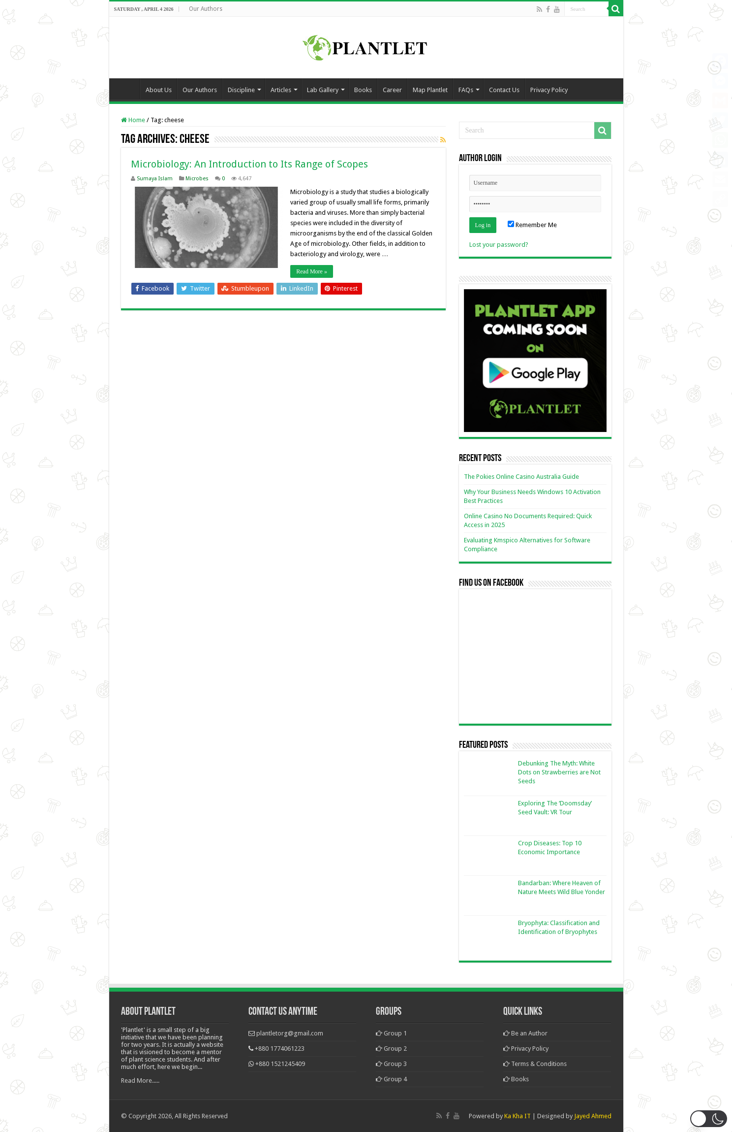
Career (392, 90)
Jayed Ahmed (592, 1116)
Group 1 (391, 1033)
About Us (159, 90)
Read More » (312, 271)
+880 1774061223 (280, 1048)
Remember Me (532, 225)
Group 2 (391, 1048)
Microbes (197, 178)
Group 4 (391, 1079)
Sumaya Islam (155, 178)
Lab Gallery (322, 90)
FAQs (465, 90)
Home (127, 88)
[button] (708, 1118)
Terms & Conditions (535, 1063)
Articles (281, 90)
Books (363, 90)
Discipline (241, 90)
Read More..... (140, 1080)
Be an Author (525, 1033)
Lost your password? (498, 244)
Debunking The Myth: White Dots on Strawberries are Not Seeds (559, 772)
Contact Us (504, 90)
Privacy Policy (549, 90)
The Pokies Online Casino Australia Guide (521, 476)
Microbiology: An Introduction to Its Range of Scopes (249, 164)
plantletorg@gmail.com (289, 1033)
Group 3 (391, 1063)
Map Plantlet (430, 90)
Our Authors (205, 8)
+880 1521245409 (280, 1063)
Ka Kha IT (517, 1116)
